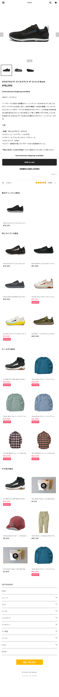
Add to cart (29, 162)
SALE (4, 591)
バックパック (6, 618)
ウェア (4, 604)
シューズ (5, 598)
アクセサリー (6, 625)
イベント (5, 638)
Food (4, 645)
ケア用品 (5, 631)
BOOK (4, 652)
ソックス (4, 611)
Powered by (29, 676)
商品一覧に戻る (29, 662)
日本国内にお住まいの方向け (30, 169)
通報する (54, 174)
